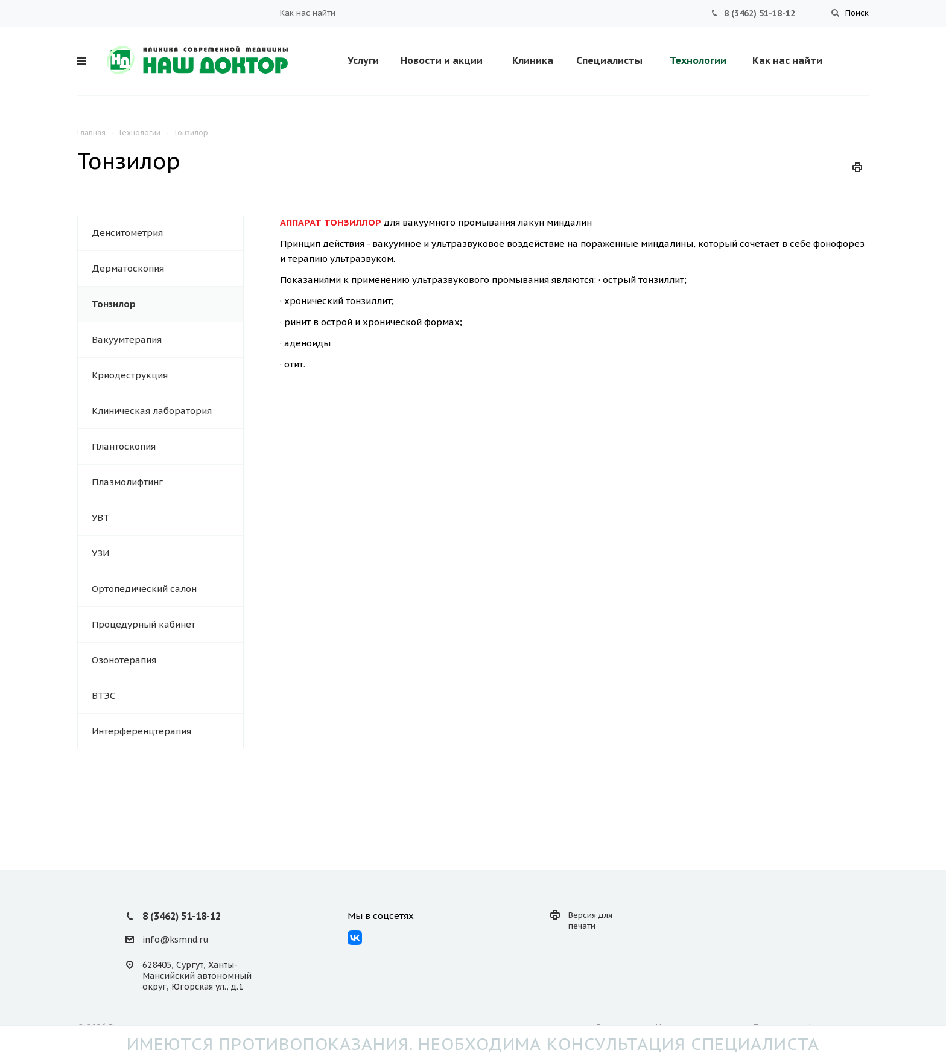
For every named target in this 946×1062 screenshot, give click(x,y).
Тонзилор (114, 304)
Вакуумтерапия (127, 339)
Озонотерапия (124, 660)
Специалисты (609, 60)
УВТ (101, 517)
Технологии (698, 60)
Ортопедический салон (144, 588)
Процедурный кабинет (143, 624)
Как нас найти (307, 13)
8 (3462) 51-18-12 (759, 13)
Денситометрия (127, 232)
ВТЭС (103, 695)
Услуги (363, 60)
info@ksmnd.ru (175, 939)
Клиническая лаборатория (152, 410)
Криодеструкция (130, 375)
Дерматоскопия (128, 268)
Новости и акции (442, 60)
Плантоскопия (124, 446)
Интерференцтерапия (141, 731)
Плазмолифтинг (127, 482)
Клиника (532, 60)
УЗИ (100, 553)
